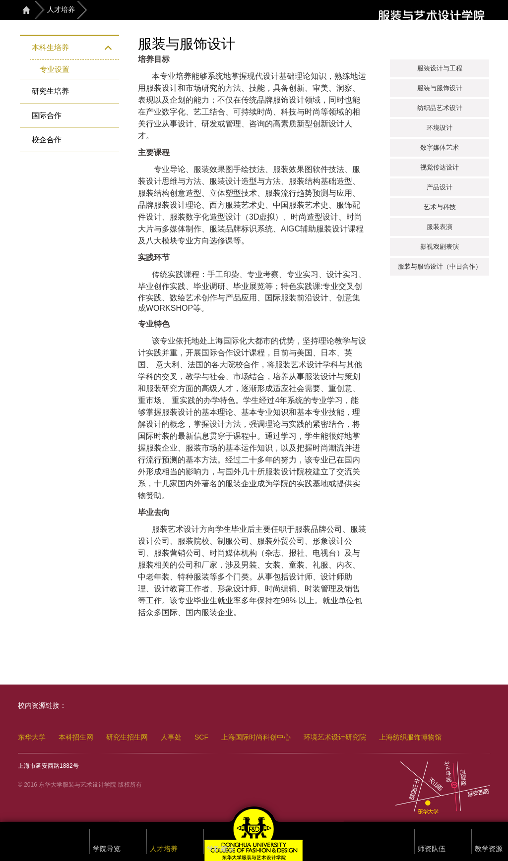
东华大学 (32, 737)
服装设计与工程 (439, 68)
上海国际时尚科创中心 (256, 737)
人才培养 (61, 9)
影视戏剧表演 (439, 246)
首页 (26, 9)
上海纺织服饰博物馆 (410, 737)
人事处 (171, 737)
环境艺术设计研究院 (335, 737)
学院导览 (107, 849)
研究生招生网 (127, 737)
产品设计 (439, 187)
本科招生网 (76, 737)
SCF (201, 737)
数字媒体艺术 (439, 147)
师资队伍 (431, 849)
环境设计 (439, 127)
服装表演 (439, 226)
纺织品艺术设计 (439, 108)
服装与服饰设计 (439, 88)
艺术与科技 (440, 207)
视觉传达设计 (439, 167)
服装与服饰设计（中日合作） (440, 266)
